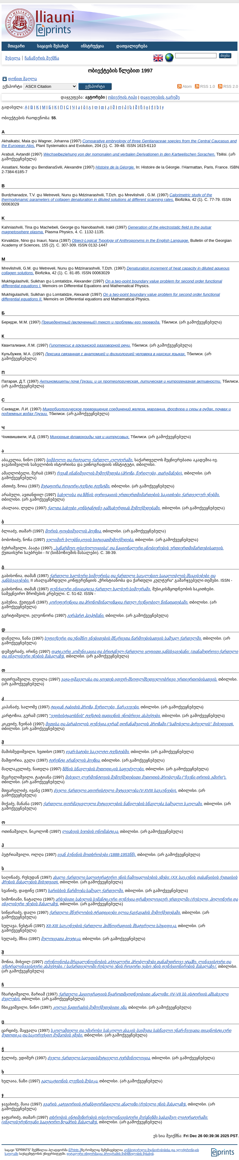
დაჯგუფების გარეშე (160, 97)
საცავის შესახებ (52, 46)
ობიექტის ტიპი (122, 97)
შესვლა (12, 58)
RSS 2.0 (230, 86)
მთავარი (16, 46)
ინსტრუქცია (92, 46)
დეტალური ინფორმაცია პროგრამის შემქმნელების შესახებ (110, 1153)
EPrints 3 (74, 1150)
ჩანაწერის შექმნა (42, 58)
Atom (187, 86)
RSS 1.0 (207, 86)
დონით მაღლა (22, 78)
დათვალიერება (131, 46)
